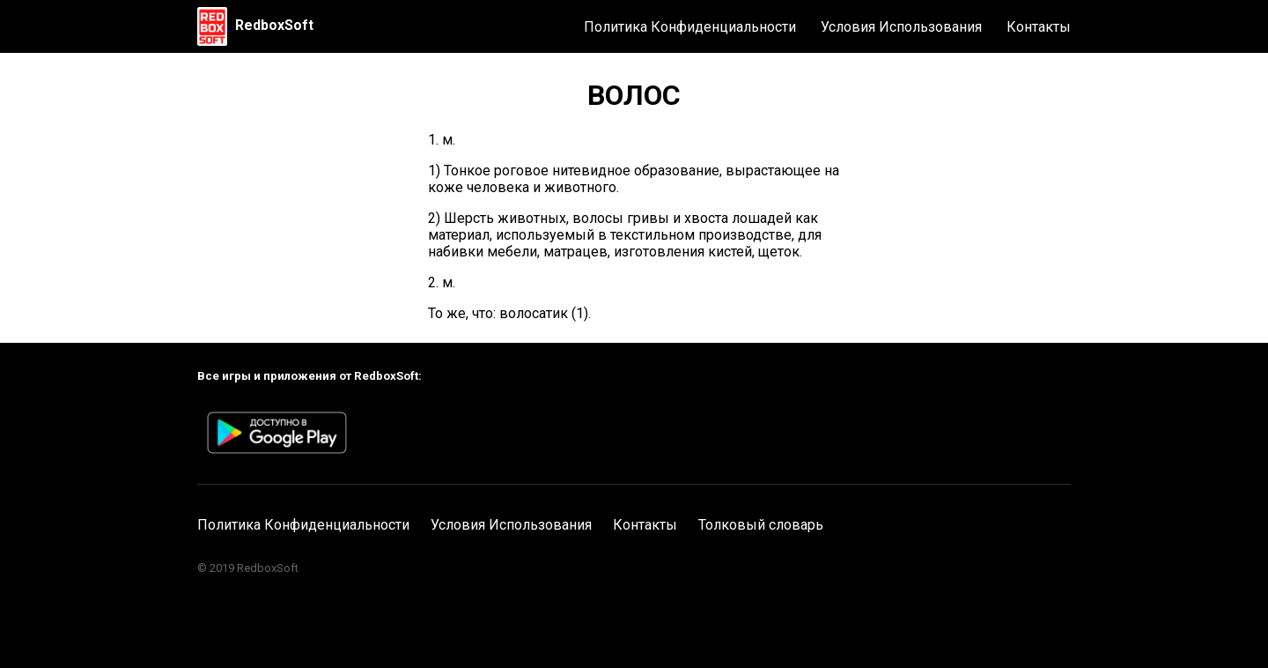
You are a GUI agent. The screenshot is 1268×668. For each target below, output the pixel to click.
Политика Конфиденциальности (690, 27)
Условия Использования (901, 27)
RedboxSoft (274, 25)
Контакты (1038, 27)
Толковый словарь (760, 524)
